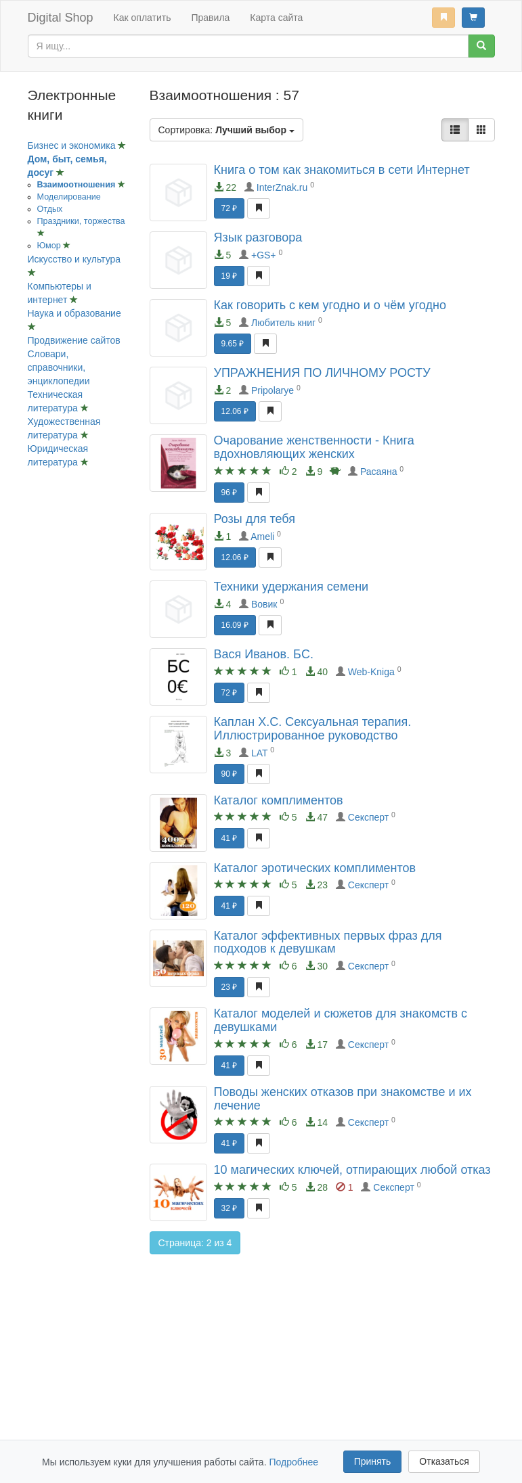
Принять (372, 1461)
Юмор (50, 245)
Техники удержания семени (291, 586)
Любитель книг (283, 322)
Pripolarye (272, 390)
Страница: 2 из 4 (195, 1242)
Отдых (50, 209)
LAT (259, 753)
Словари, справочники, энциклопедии (59, 367)
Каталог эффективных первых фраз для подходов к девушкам (328, 942)
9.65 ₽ (232, 343)
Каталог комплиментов (278, 800)
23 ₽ (229, 987)
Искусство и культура (74, 259)
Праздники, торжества (81, 221)
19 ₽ (229, 276)
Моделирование (69, 197)
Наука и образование (74, 313)
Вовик (264, 604)
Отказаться (444, 1461)
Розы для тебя (254, 519)
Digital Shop (60, 17)
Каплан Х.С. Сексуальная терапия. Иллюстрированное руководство (313, 728)
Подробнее (293, 1462)
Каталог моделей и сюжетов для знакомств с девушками (341, 1020)
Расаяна (378, 471)
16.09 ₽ (234, 625)
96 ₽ (229, 492)
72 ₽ (229, 208)
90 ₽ (229, 774)
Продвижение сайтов (74, 340)
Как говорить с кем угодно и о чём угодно (330, 305)
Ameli (262, 536)
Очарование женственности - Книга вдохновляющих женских (314, 447)
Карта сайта (276, 17)
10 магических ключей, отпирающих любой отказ (352, 1170)
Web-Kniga (371, 671)
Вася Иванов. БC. (263, 654)
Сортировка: (226, 129)
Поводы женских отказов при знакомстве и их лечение (343, 1098)
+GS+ (263, 255)
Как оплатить (142, 17)
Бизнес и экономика (73, 145)
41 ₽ (229, 838)
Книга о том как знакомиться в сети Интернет (342, 170)
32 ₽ (229, 1208)
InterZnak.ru (282, 187)
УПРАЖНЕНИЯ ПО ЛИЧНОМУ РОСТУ (322, 373)
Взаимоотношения (77, 184)
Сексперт (368, 817)
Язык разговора (258, 237)
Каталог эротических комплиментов (315, 868)
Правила (210, 17)
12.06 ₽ (234, 411)
